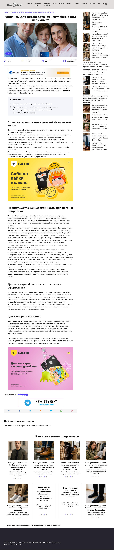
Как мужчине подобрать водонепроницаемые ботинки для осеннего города (100, 27)
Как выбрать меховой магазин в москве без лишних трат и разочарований (70, 466)
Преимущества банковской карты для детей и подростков (35, 107)
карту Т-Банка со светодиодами (46, 343)
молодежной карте (28, 307)
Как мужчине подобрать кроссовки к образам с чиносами (101, 55)
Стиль (61, 3)
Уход (55, 3)
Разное (84, 3)
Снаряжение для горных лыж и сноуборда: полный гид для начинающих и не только (95, 72)
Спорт (68, 3)
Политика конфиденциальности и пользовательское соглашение (34, 525)
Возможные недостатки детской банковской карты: (32, 104)
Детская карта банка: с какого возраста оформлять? (32, 110)
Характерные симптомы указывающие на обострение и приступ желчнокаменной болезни (96, 65)
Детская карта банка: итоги (26, 112)
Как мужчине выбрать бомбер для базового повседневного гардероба (18, 466)
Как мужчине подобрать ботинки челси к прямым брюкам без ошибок (96, 508)
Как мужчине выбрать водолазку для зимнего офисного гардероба (101, 89)
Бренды (101, 3)
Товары (92, 3)
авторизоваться (44, 426)
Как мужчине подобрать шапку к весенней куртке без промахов (96, 465)
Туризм (76, 3)
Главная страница (10, 12)
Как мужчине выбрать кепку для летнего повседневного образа (100, 126)
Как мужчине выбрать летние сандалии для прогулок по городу (100, 117)
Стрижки (29, 3)
